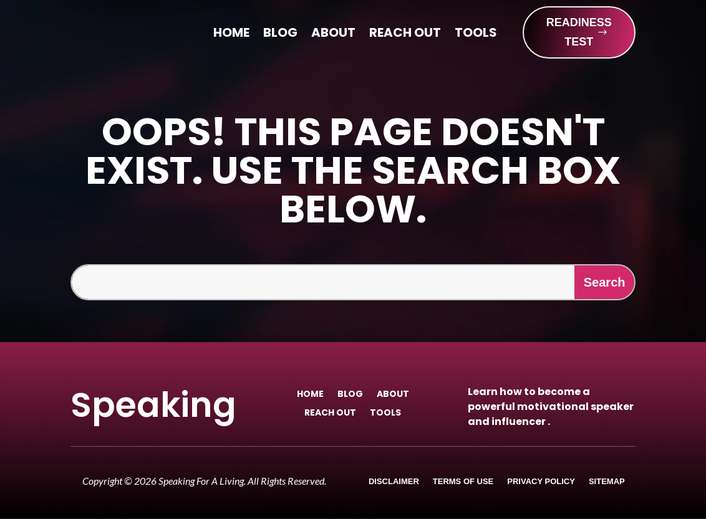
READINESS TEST (579, 32)
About (333, 34)
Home (231, 34)
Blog (280, 34)
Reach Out (405, 34)
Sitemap (607, 481)
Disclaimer (394, 481)
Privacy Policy (541, 481)
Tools (476, 34)
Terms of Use (463, 481)
